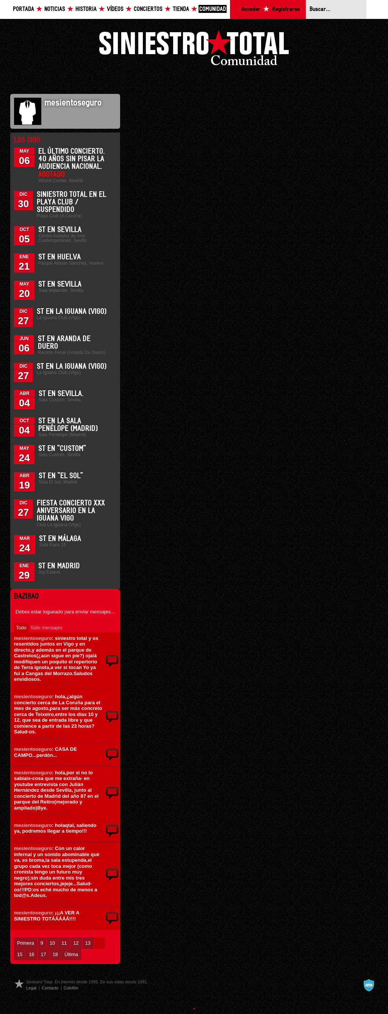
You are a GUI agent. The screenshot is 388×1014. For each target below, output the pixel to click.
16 (31, 954)
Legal (31, 988)
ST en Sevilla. (61, 393)
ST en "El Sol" (61, 476)
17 (43, 954)
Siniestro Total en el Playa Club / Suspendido (71, 202)
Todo (21, 627)
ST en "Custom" (62, 448)
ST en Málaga (60, 538)
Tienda (181, 9)
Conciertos (148, 9)
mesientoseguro (33, 638)
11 (64, 943)
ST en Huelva (59, 257)
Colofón (71, 988)
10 (52, 943)
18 (55, 954)
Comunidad (212, 9)
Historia (86, 9)
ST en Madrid (59, 566)
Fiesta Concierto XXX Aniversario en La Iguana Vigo (71, 511)
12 (75, 943)
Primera (25, 943)
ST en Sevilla (59, 229)
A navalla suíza (368, 985)
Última (71, 954)
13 (88, 943)
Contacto (50, 988)
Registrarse (286, 9)
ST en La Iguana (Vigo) (71, 311)
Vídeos (115, 9)
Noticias (54, 9)
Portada (23, 9)
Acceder (250, 9)
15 (19, 954)
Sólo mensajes (47, 627)
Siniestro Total (194, 49)
